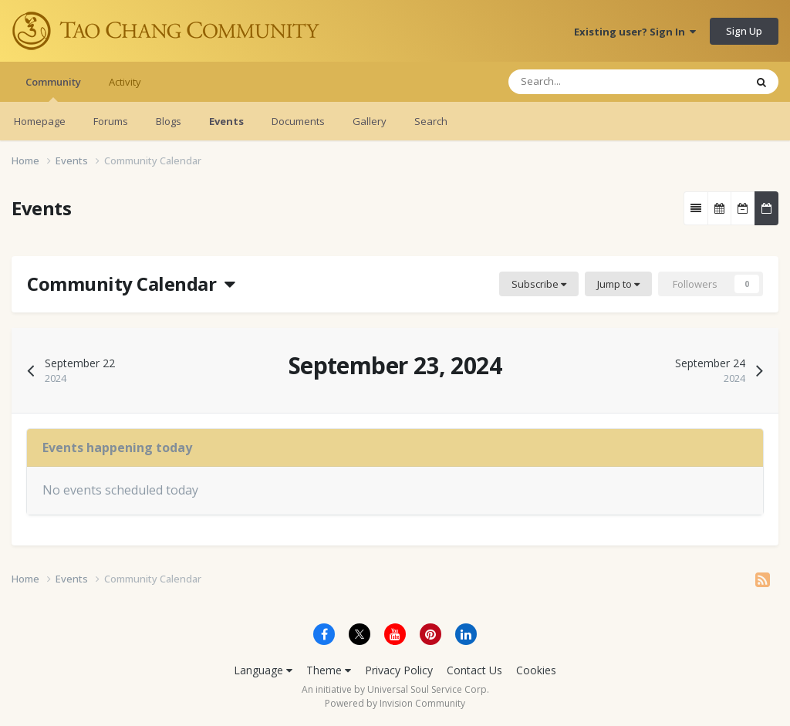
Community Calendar (131, 283)
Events (226, 121)
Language (263, 670)
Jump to (618, 284)
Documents (298, 121)
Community (53, 88)
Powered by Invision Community (395, 703)
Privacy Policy (399, 670)
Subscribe (538, 284)
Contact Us (474, 670)
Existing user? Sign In (635, 32)
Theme (328, 670)
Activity (125, 82)
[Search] (581, 81)
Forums (110, 121)
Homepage (40, 121)
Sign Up (744, 31)
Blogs (168, 121)
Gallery (370, 121)
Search (430, 121)
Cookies (536, 670)
